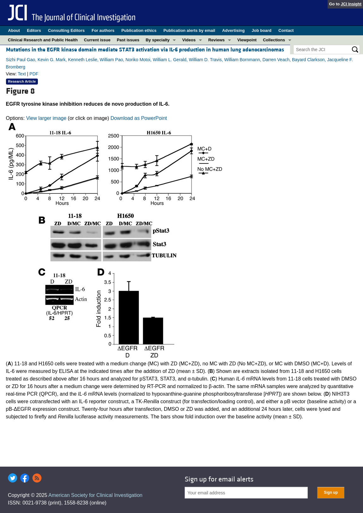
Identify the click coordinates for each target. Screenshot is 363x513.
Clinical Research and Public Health (43, 40)
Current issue (97, 40)
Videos (188, 40)
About (14, 30)
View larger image (46, 118)
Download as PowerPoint (138, 118)
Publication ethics (138, 30)
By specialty (158, 40)
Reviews (216, 40)
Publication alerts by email (189, 30)
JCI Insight (351, 4)
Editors (34, 30)
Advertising (233, 30)
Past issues (128, 40)
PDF (33, 73)
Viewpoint (247, 40)
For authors (103, 30)
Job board (261, 30)
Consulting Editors (66, 30)
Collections (274, 40)
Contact (286, 30)
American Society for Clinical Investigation (95, 495)
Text (22, 73)
